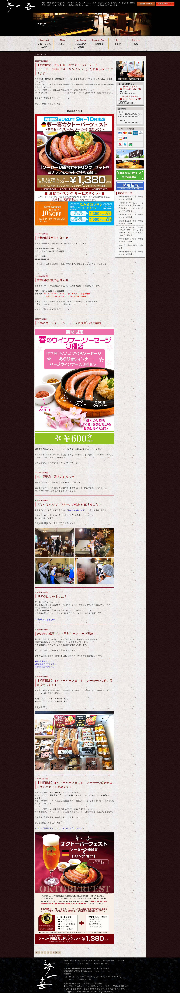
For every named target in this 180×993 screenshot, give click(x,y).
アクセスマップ (69, 964)
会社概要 (110, 960)
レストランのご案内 (77, 960)
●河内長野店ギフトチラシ (45, 667)
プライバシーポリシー (85, 964)
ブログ (117, 960)
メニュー (89, 960)
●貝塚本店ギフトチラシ (44, 661)
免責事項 (97, 964)
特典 (122, 960)
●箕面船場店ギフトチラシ (45, 664)
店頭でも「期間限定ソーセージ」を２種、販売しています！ (59, 828)
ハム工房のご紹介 (99, 960)
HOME (37, 54)
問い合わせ (105, 964)
